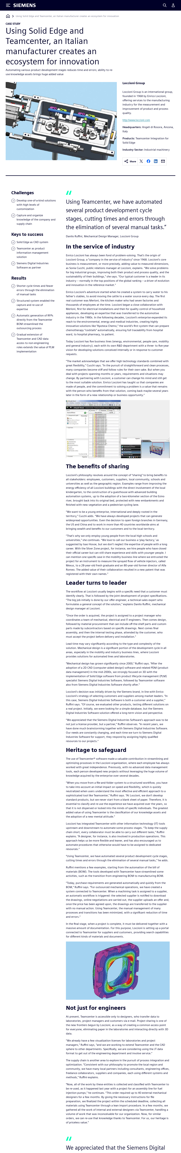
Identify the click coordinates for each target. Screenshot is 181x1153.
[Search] (164, 5)
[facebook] (148, 161)
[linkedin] (155, 161)
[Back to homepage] (8, 16)
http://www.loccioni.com (136, 120)
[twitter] (141, 161)
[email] (163, 161)
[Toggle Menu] (8, 5)
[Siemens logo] (24, 5)
